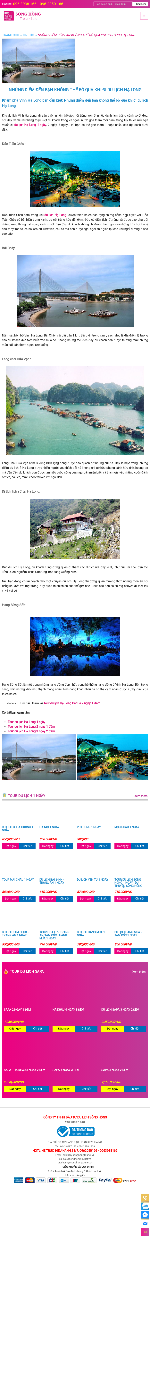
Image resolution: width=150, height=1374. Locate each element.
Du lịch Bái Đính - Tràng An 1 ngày (51, 881)
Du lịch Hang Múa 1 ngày (91, 934)
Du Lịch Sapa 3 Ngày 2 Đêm (120, 1009)
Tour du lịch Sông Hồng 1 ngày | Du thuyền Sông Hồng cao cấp (128, 883)
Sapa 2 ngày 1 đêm (17, 1009)
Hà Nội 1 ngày (49, 827)
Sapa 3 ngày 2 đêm (114, 1070)
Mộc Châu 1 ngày (126, 827)
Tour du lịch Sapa (78, 972)
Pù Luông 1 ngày (89, 827)
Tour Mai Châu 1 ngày (18, 879)
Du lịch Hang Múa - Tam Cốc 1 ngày (128, 934)
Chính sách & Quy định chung (66, 1171)
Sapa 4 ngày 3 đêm (66, 1070)
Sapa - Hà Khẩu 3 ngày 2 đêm (24, 1070)
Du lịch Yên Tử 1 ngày (92, 879)
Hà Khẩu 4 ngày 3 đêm (68, 1009)
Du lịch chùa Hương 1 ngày (17, 829)
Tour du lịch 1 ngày (78, 796)
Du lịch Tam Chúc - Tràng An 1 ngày (15, 934)
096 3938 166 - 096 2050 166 (38, 4)
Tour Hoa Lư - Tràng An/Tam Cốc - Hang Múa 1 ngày (54, 935)
